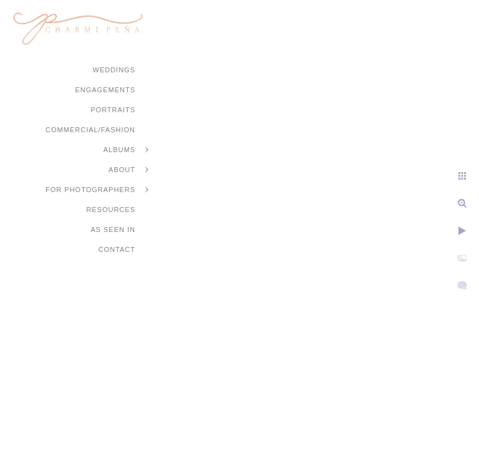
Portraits (112, 109)
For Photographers (90, 189)
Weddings (114, 70)
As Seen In (112, 229)
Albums (119, 149)
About (122, 169)
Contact (117, 249)
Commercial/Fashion (90, 129)
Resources (110, 209)
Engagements (105, 90)
